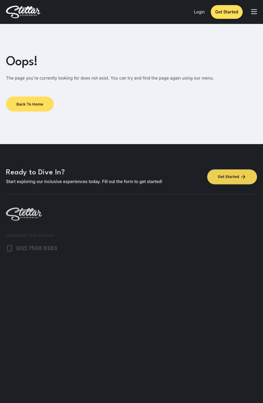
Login (199, 11)
